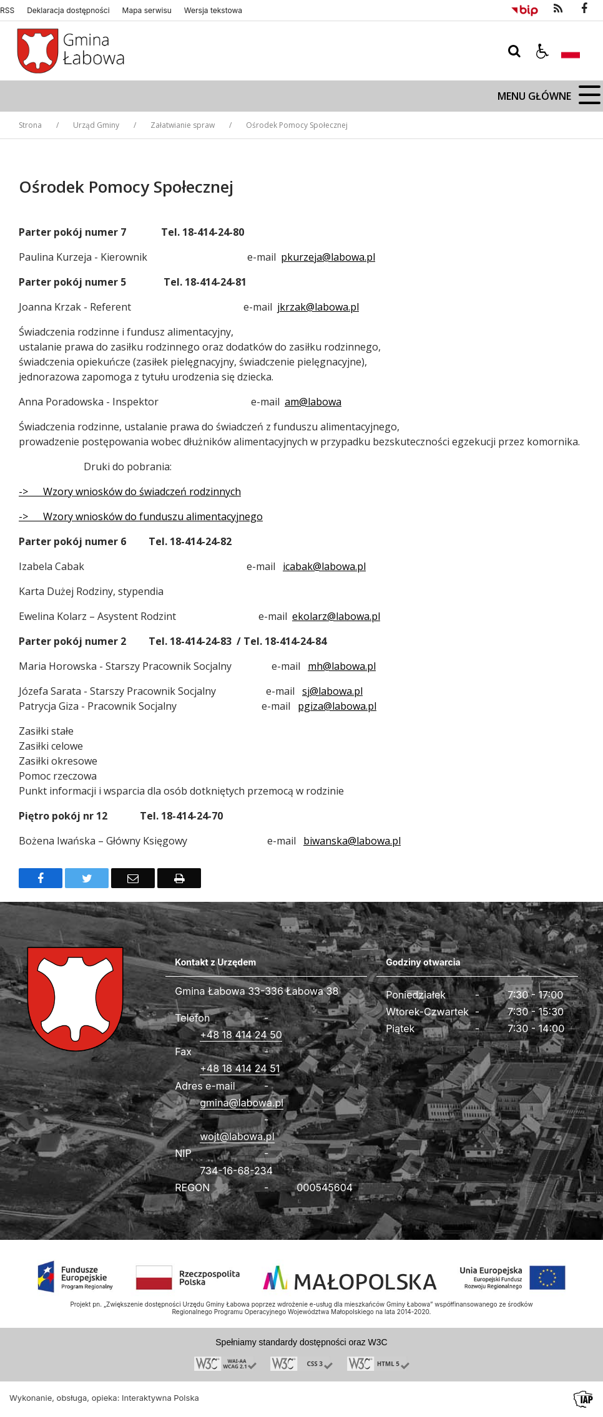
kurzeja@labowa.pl (331, 257)
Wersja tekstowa (213, 10)
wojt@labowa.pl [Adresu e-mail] (237, 1136)
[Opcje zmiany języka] (570, 51)
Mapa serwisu (147, 10)
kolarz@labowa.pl (339, 616)
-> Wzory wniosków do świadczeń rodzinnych (130, 491)
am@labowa (313, 402)
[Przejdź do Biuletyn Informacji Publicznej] (524, 8)
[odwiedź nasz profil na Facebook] (584, 8)
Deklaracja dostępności (68, 10)
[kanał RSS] (558, 8)
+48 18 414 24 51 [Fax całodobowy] (240, 1068)
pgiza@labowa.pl (337, 706)
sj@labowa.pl (332, 691)
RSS (7, 10)
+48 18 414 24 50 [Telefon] (241, 1034)
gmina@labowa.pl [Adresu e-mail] (241, 1102)
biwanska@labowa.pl (352, 841)
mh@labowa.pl (342, 666)
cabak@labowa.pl (325, 566)
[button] (542, 51)
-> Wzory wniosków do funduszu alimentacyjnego (141, 516)
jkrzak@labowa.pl (318, 307)
